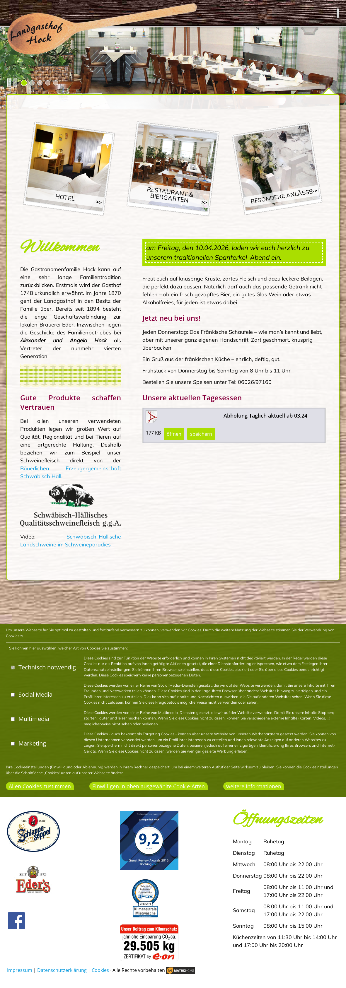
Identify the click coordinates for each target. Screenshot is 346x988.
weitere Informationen (253, 786)
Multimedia (33, 719)
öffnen (174, 434)
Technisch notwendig (47, 667)
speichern (201, 434)
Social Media (35, 694)
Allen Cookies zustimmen (40, 786)
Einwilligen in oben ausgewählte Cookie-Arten (148, 786)
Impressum (19, 970)
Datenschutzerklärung (62, 970)
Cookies (100, 970)
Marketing (32, 743)
